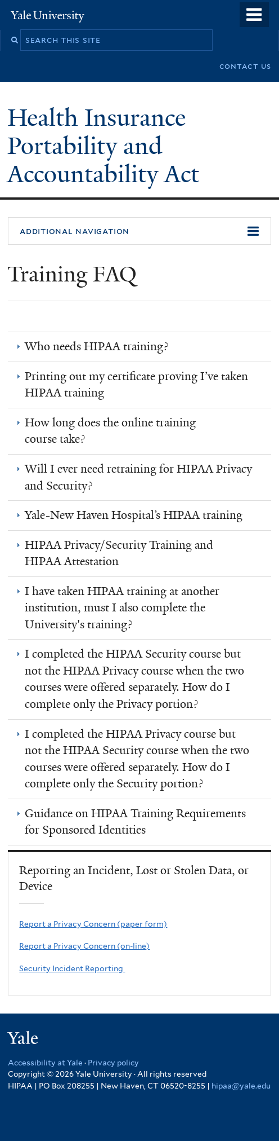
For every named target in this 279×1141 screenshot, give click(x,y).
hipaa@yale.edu (241, 1085)
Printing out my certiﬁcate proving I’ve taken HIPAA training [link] (136, 384)
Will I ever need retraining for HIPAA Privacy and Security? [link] (138, 477)
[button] (139, 231)
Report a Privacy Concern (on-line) (84, 945)
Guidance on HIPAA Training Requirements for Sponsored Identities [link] (135, 822)
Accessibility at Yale (45, 1062)
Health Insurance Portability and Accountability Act (106, 146)
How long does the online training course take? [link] (110, 431)
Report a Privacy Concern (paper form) (93, 923)
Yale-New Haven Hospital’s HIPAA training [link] (133, 515)
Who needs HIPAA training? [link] (96, 346)
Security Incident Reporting (72, 968)
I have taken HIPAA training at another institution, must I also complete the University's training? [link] (122, 608)
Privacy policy (113, 1062)
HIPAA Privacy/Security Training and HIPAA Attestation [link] (119, 553)
